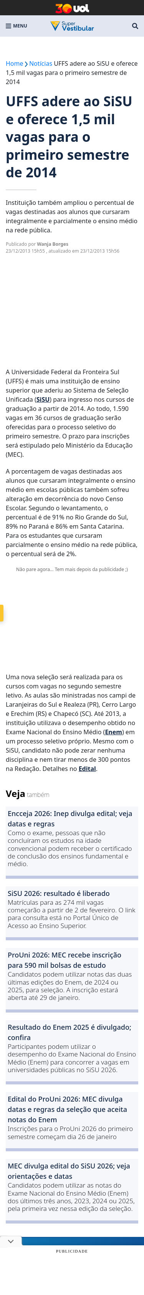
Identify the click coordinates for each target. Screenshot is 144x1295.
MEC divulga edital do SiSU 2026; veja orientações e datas (69, 1171)
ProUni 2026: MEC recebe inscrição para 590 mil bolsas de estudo (64, 960)
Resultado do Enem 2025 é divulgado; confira (69, 1032)
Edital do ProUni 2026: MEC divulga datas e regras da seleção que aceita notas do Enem (67, 1109)
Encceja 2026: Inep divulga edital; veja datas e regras (70, 818)
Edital (87, 768)
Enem (113, 732)
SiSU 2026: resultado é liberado (59, 893)
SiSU (43, 399)
